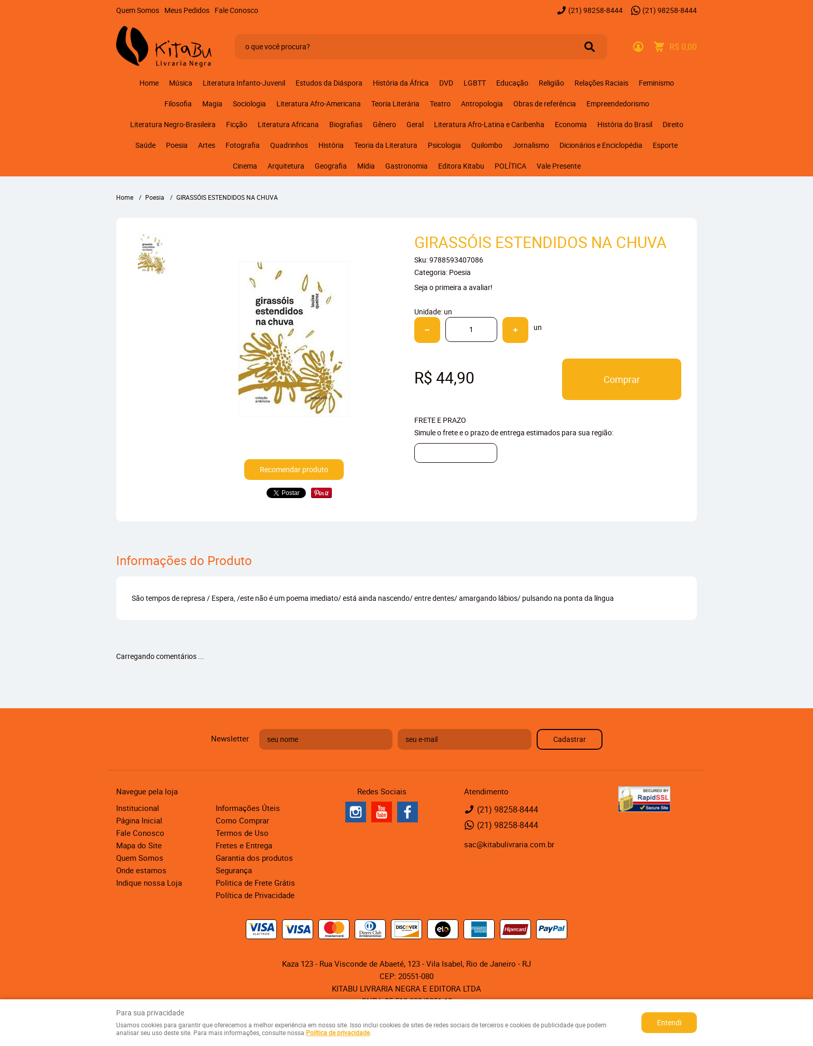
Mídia (366, 166)
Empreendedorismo (617, 103)
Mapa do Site (139, 845)
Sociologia (249, 103)
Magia (212, 103)
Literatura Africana (288, 124)
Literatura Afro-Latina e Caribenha (489, 124)
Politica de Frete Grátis (255, 882)
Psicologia (444, 145)
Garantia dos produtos (254, 857)
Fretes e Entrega (244, 845)
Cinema (245, 166)
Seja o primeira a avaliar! (453, 287)
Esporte (665, 145)
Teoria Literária (395, 103)
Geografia (331, 166)
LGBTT (475, 83)
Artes (206, 145)
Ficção (236, 124)
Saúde (145, 145)
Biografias (345, 124)
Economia (571, 124)
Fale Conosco (236, 10)
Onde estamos (141, 870)
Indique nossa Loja (149, 882)
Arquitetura (286, 166)
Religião (551, 83)
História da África (401, 83)
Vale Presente (559, 166)
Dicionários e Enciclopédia (600, 145)
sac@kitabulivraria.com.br (509, 844)
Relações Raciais (601, 83)
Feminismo (656, 83)
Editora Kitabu (461, 166)
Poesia (177, 145)
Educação (512, 83)
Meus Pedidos (186, 10)
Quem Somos (137, 10)
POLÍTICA (510, 166)
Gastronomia (406, 166)
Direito (673, 124)
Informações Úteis (248, 808)
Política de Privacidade (255, 895)
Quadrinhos (289, 145)
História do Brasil (624, 124)
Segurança (234, 870)
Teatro (440, 103)
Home (149, 83)
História (331, 145)
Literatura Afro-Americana (318, 103)
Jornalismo (531, 145)
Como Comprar (242, 820)
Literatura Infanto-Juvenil (244, 83)
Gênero (384, 124)
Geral (415, 124)
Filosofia (178, 103)
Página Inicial (139, 820)
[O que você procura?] (589, 46)
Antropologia (482, 103)
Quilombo (486, 145)
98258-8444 (595, 10)
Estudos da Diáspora (329, 83)
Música (180, 83)
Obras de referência (544, 103)
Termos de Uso (242, 833)
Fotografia (243, 145)
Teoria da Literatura (385, 145)
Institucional (137, 808)
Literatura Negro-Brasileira (173, 124)
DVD (446, 83)
